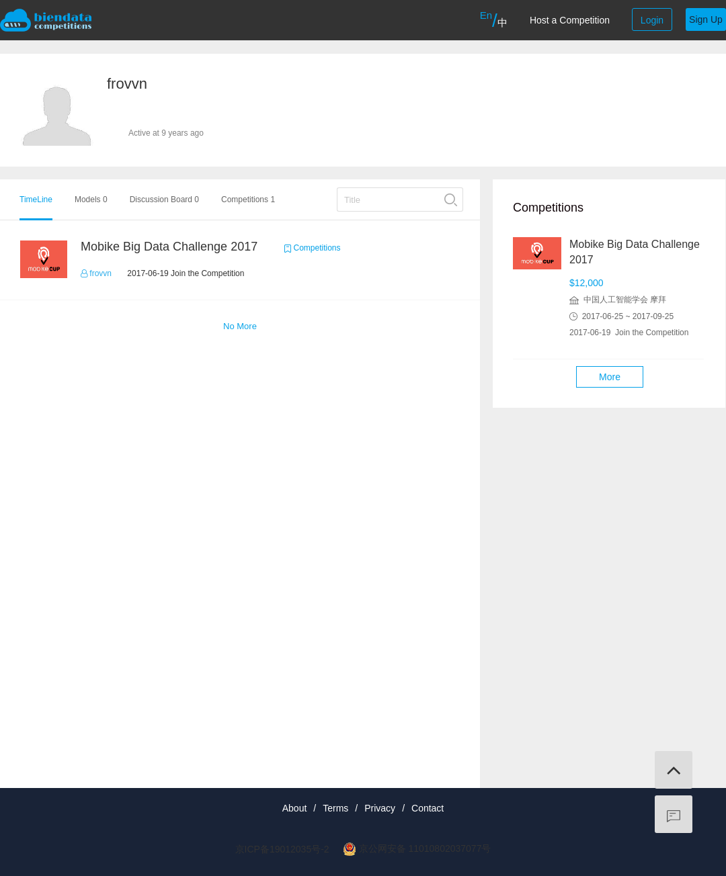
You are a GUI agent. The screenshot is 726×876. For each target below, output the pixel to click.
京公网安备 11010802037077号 (425, 848)
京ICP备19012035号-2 (282, 849)
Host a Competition (570, 20)
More (609, 376)
